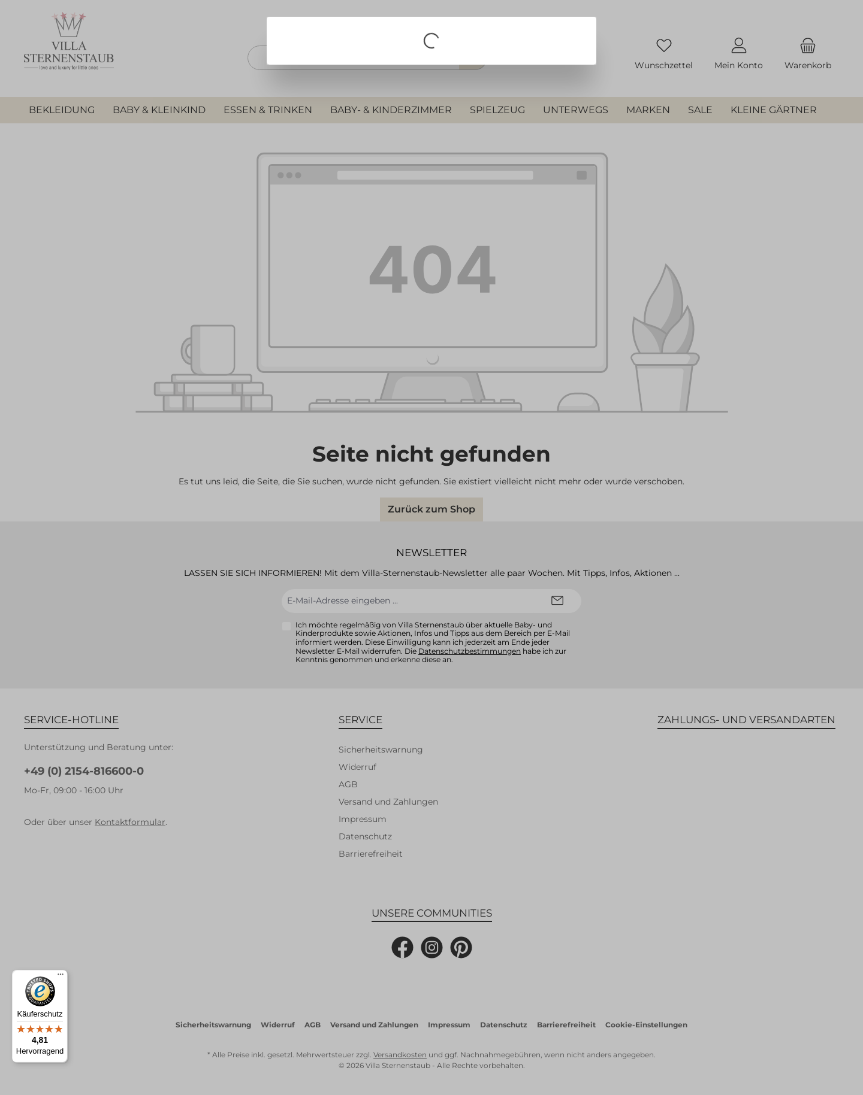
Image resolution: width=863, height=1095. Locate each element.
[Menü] (60, 977)
